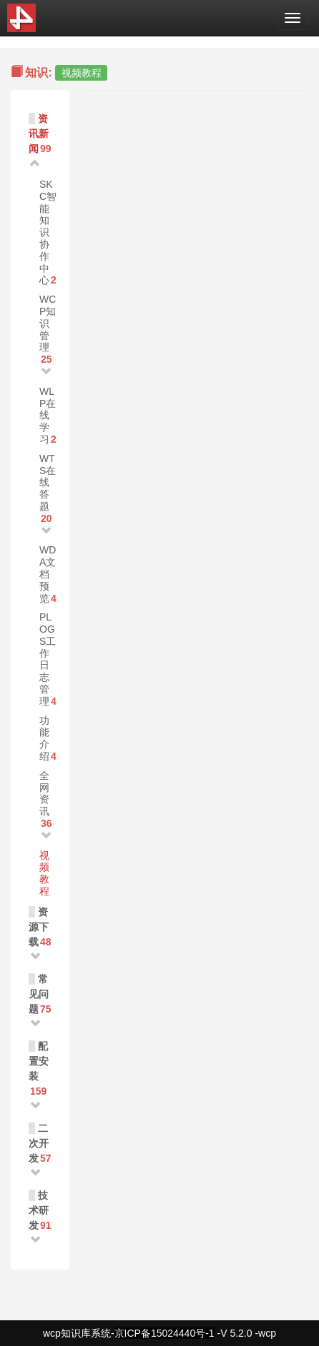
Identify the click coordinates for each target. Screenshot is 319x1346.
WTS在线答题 (47, 482)
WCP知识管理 (47, 323)
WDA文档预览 (47, 573)
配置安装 (39, 1061)
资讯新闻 (39, 133)
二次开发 (39, 1143)
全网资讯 (44, 793)
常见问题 (39, 994)
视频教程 (44, 873)
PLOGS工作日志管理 (47, 659)
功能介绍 (44, 738)
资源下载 (39, 927)
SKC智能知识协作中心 (48, 232)
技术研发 (39, 1210)
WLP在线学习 (47, 415)
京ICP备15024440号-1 (164, 1333)
